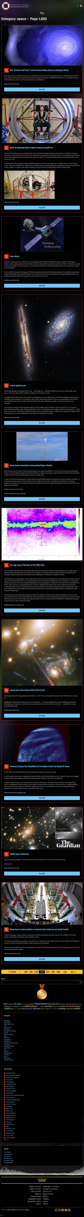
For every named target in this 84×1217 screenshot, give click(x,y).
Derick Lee (9, 1108)
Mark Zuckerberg (9, 1034)
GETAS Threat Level (42, 1180)
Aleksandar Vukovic (13, 954)
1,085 (53, 971)
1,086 (58, 971)
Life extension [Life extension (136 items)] (70, 1006)
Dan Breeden (10, 1082)
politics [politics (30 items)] (19, 1008)
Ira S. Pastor (9, 1135)
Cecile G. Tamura (11, 1104)
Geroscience (7, 1152)
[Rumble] (69, 1210)
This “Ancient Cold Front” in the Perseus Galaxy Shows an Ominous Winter (39, 70)
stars (23, 581)
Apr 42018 (6, 70)
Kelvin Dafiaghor (11, 1091)
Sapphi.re (27, 1210)
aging (5, 1036)
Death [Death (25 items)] (80, 1004)
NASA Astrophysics (69, 264)
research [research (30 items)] (42, 1008)
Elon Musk (7, 1029)
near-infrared (11, 411)
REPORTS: (45, 1197)
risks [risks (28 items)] (45, 1008)
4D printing (7, 1022)
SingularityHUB (8, 1162)
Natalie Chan (10, 1117)
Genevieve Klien (12, 84)
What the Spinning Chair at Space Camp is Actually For (31, 147)
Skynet (6, 1032)
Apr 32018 (6, 256)
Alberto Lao (9, 1111)
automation (7, 1048)
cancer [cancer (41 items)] (70, 1004)
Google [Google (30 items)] (23, 1006)
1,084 (47, 971)
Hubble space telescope (19, 854)
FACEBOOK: (31, 1187)
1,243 (65, 971)
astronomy (7, 1044)
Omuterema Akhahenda (13, 1100)
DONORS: (37, 1194)
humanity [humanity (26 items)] (39, 1006)
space (18, 84)
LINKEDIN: (32, 1189)
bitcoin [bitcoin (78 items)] (57, 1004)
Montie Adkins (10, 1133)
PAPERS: (45, 1202)
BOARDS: (45, 1194)
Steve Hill (9, 1122)
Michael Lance (10, 1128)
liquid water (41, 786)
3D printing (7, 1021)
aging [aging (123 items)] (5, 1004)
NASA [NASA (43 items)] (12, 1009)
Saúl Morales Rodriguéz (13, 1075)
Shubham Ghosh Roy (12, 1077)
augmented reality (9, 1046)
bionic (5, 1056)
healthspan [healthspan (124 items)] (33, 1006)
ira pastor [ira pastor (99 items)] (62, 1006)
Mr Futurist (7, 1156)
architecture (7, 1041)
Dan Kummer (10, 1097)
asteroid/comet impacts (11, 1043)
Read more (42, 89)
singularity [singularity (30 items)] (48, 1008)
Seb (7, 1126)
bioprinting (7, 1058)
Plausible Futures (9, 1160)
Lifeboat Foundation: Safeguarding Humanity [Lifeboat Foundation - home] (37, 5)
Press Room (14, 256)
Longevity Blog (8, 1154)
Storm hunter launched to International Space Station (31, 465)
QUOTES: (45, 1204)
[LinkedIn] (62, 1210)
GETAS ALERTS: (46, 1189)
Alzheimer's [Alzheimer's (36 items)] (11, 1004)
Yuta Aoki (9, 1106)
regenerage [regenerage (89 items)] (28, 1009)
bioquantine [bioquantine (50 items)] (31, 1004)
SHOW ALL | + (6, 1140)
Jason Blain (9, 1131)
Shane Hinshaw (10, 1113)
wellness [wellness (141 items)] (77, 1009)
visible (78, 409)
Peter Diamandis (8, 1024)
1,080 (26, 971)
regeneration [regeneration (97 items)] (36, 1009)
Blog (42, 13)
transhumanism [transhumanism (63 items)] (70, 1009)
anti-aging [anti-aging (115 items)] (17, 1004)
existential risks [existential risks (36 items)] (7, 1006)
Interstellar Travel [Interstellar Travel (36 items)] (55, 1006)
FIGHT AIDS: (33, 1197)
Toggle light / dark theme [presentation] (81, 6)
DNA (5, 1026)
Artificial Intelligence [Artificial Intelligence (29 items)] (24, 1004)
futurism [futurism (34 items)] (19, 1006)
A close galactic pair (18, 385)
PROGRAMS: (45, 1199)
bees (5, 1049)
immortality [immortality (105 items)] (48, 1006)
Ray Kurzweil (7, 1027)
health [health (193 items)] (27, 1006)
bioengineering (20, 793)
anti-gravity (7, 1039)
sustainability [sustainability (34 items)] (55, 1009)
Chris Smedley (10, 1137)
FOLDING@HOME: (32, 1199)
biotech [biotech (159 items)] (44, 1004)
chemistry (19, 605)
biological (7, 1055)
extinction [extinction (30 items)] (12, 1006)
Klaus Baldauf (10, 1102)
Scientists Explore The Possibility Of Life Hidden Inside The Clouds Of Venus (39, 766)
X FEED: (32, 1192)
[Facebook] (56, 1210)
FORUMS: (38, 1204)
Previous (13, 971)
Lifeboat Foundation (12, 1210)
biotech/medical (8, 1060)
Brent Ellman (10, 1124)
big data (6, 1051)
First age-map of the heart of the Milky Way (27, 565)
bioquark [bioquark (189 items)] (38, 1004)
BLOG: (44, 1192)
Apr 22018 (6, 465)
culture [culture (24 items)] (78, 1004)
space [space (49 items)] (51, 1008)
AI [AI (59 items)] (7, 1004)
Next (72, 971)
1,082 (36, 971)
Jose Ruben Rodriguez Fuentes (15, 1095)
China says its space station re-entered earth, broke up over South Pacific (39, 929)
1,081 (31, 971)
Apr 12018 (6, 929)
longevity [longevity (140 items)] (7, 1009)
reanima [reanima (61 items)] (23, 1009)
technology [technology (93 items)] (62, 1009)
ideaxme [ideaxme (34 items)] (42, 1006)
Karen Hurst (9, 1093)
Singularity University (10, 1031)
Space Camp (55, 153)
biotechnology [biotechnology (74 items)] (51, 1004)
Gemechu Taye (10, 1088)
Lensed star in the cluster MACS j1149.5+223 (27, 690)
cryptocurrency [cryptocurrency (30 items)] (74, 1004)
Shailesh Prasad (11, 1084)
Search (81, 982)
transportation (23, 494)
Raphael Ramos (11, 1115)
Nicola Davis (8, 864)
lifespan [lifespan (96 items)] (78, 1006)
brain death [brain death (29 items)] (66, 1004)
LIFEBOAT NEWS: (46, 1187)
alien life (6, 1038)
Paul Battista (10, 1086)
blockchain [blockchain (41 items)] (62, 1004)
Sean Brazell (10, 1120)
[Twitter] (59, 1210)
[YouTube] (66, 1210)
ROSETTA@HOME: (31, 1202)
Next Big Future (8, 1158)
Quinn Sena (9, 1079)
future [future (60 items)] (16, 1006)
